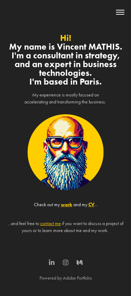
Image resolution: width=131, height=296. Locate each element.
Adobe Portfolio (77, 278)
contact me (50, 223)
